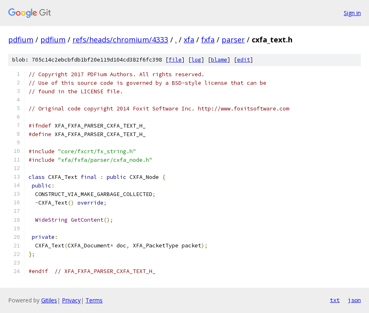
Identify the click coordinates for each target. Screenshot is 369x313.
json (354, 300)
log (196, 59)
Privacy (71, 300)
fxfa (208, 39)
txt (335, 300)
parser (233, 39)
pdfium (20, 39)
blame (219, 59)
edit (243, 59)
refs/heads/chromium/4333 (120, 39)
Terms (94, 300)
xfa (189, 39)
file (175, 59)
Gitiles (49, 300)
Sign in (352, 13)
